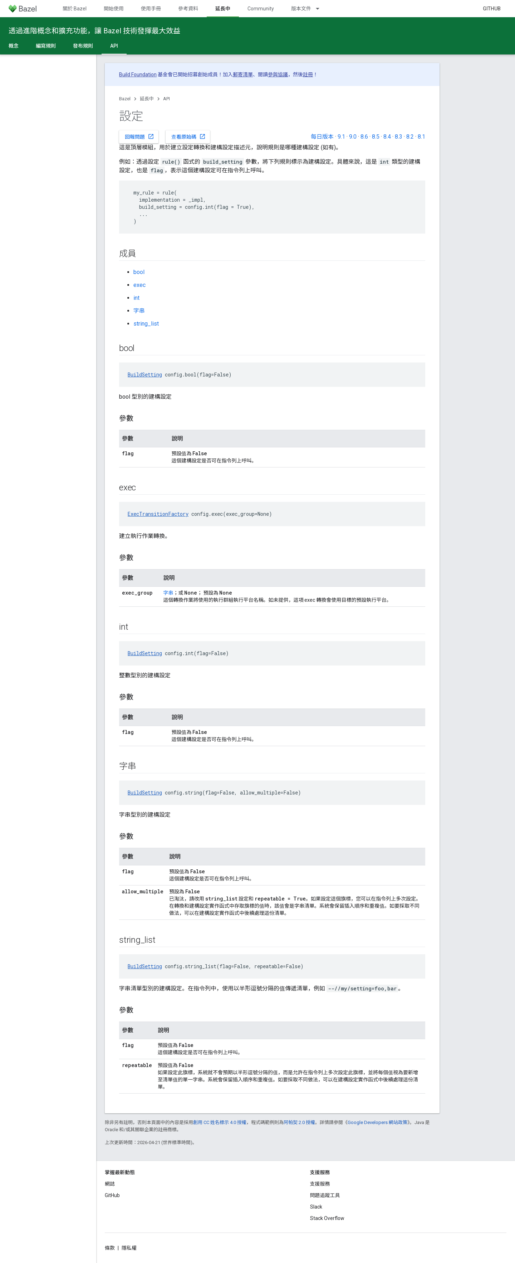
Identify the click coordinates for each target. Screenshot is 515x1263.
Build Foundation (138, 74)
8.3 (398, 136)
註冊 (308, 74)
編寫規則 (46, 46)
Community (260, 8)
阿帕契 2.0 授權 (299, 1122)
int (136, 297)
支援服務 (320, 1184)
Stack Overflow (327, 1218)
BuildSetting (145, 374)
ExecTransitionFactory (158, 513)
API (166, 98)
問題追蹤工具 (325, 1195)
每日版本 (322, 136)
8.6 (364, 136)
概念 (14, 46)
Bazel (125, 98)
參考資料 (188, 8)
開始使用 (114, 8)
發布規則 (83, 46)
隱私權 (129, 1248)
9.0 (353, 136)
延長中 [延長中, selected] (222, 8)
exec (139, 285)
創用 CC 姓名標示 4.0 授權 (219, 1122)
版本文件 (301, 8)
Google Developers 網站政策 (377, 1122)
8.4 (387, 136)
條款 (110, 1248)
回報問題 (139, 136)
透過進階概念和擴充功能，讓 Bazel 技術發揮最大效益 (94, 31)
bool (138, 272)
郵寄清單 (243, 74)
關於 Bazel (75, 8)
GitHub (492, 8)
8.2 (410, 136)
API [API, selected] (114, 46)
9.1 (341, 136)
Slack (316, 1207)
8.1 (421, 136)
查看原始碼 (188, 136)
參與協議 (278, 74)
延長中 (147, 98)
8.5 (375, 136)
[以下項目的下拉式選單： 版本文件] (320, 8)
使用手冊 (151, 8)
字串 (139, 310)
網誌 (110, 1184)
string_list (146, 323)
